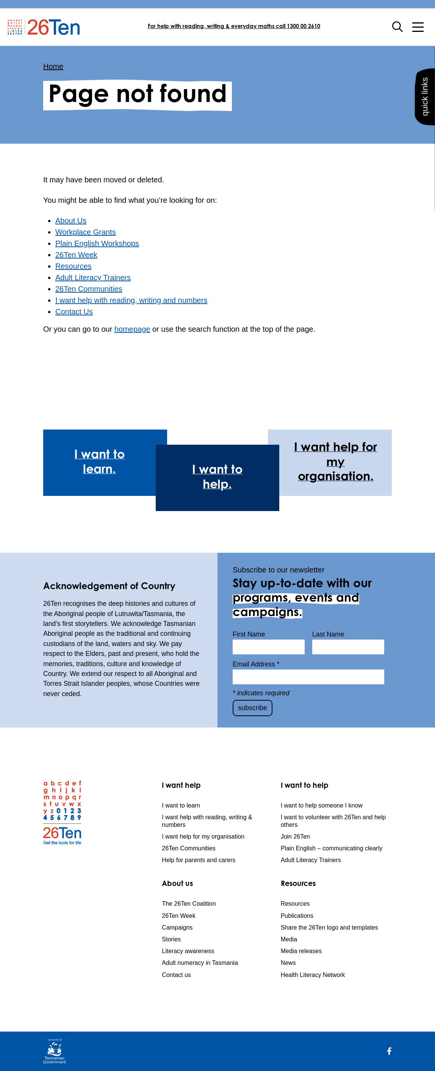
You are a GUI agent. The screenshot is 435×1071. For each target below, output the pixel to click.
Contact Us (74, 311)
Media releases (301, 951)
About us (177, 884)
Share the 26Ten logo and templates (329, 927)
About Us (70, 220)
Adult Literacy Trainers (93, 277)
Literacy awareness (188, 951)
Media (289, 939)
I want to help (305, 786)
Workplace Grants (85, 232)
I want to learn (181, 805)
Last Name (328, 634)
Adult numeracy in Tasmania (200, 963)
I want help (181, 786)
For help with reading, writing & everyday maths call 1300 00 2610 (234, 27)
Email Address (256, 664)
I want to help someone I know (322, 805)
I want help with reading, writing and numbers (131, 300)
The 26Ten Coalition (189, 903)
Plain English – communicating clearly (332, 848)
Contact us (176, 975)
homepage (132, 329)
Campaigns (177, 927)
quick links (424, 109)
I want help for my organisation (203, 836)
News (288, 963)
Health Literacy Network (313, 975)
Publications (297, 916)
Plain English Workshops (97, 243)
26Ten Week (76, 255)
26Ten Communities (88, 289)
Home (53, 66)
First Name (249, 634)
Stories (171, 939)
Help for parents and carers (198, 860)
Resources (73, 266)
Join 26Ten (295, 836)
